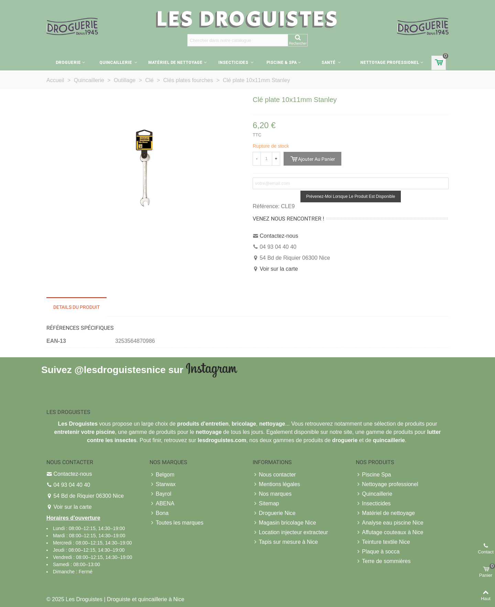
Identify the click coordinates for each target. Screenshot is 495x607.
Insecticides (233, 62)
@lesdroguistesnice (119, 369)
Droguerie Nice (274, 513)
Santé (329, 62)
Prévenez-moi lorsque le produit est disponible (350, 196)
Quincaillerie (116, 62)
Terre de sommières (383, 561)
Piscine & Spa (281, 62)
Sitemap (266, 503)
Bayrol (160, 494)
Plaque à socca (377, 552)
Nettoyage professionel (389, 62)
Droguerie (68, 62)
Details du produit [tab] (76, 307)
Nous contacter (274, 475)
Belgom (162, 475)
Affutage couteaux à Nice (390, 532)
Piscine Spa (373, 475)
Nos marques (272, 494)
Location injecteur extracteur (290, 532)
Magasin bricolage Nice (284, 523)
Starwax (163, 484)
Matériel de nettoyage (175, 62)
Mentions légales (276, 484)
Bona (159, 513)
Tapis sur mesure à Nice (285, 542)
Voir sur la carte (279, 269)
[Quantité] (266, 159)
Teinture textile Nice (383, 542)
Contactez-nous (279, 236)
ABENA (162, 503)
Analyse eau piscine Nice (390, 523)
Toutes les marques (177, 523)
